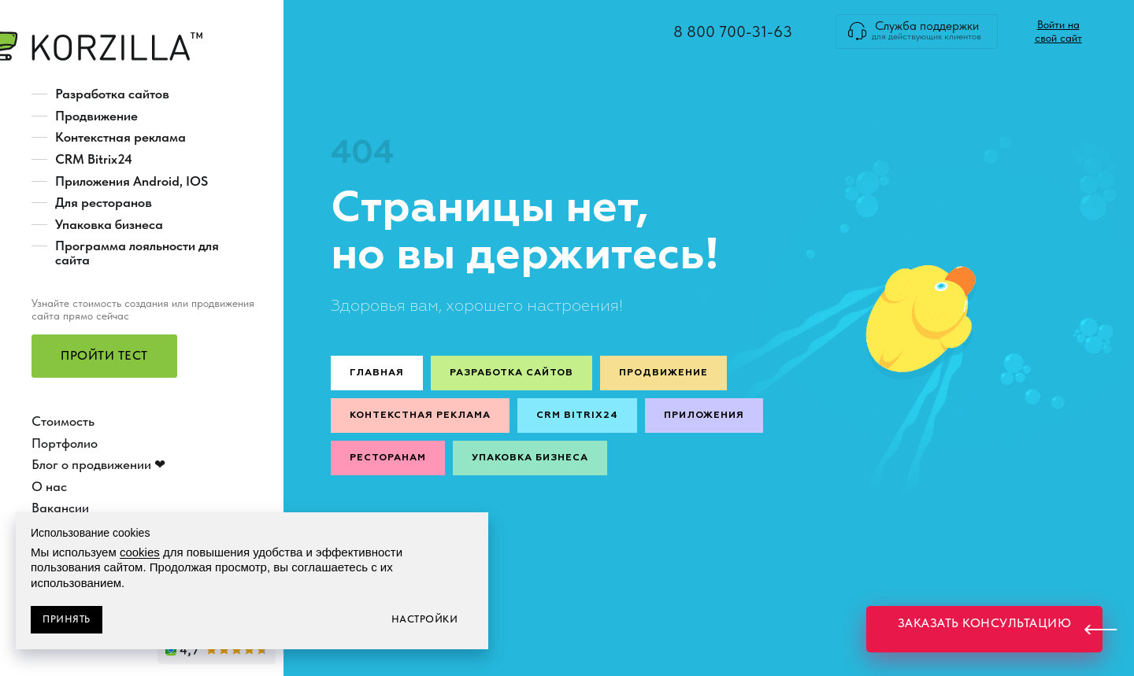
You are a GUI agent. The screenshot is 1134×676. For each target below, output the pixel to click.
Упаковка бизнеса (109, 224)
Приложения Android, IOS (131, 181)
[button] (104, 356)
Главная (377, 373)
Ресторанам (388, 458)
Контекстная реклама (120, 137)
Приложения (704, 415)
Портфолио (65, 443)
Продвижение (96, 116)
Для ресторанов (103, 202)
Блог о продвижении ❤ (98, 464)
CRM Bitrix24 (93, 159)
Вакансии (60, 507)
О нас (49, 486)
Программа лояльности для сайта (137, 253)
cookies (140, 552)
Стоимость (63, 421)
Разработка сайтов (112, 94)
